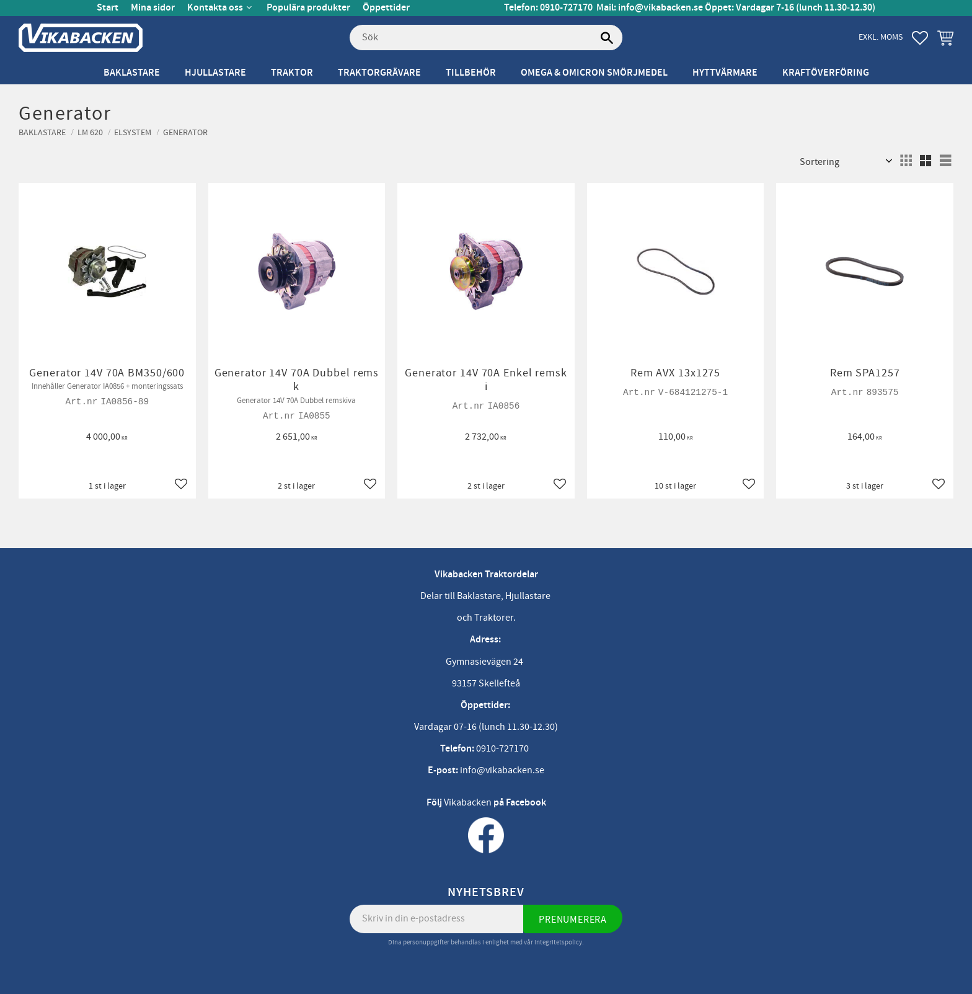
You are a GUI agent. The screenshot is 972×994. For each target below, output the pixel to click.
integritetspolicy (558, 942)
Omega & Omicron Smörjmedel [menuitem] (594, 72)
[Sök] (606, 38)
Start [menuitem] (107, 7)
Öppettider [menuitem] (386, 7)
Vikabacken (468, 802)
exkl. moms (881, 37)
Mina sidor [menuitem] (153, 7)
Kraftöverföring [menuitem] (825, 72)
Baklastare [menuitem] (132, 72)
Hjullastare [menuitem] (215, 72)
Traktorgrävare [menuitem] (379, 72)
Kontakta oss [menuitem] (215, 7)
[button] (920, 38)
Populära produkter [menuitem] (308, 7)
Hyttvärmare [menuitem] (725, 72)
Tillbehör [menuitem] (471, 72)
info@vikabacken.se (660, 7)
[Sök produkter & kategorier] (486, 38)
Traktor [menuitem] (292, 72)
